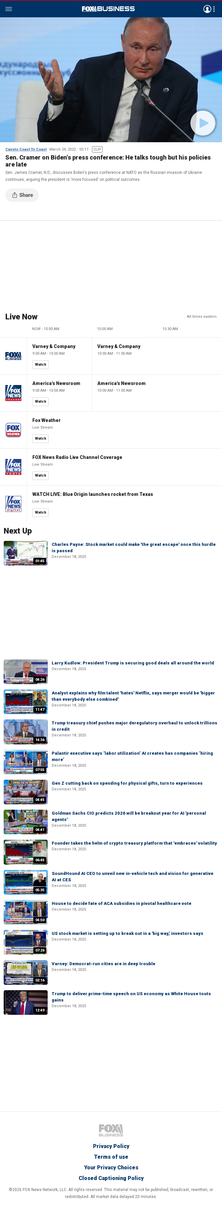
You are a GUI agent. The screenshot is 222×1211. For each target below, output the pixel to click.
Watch (40, 364)
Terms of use (111, 1157)
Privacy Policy (111, 1146)
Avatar (207, 9)
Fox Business (108, 9)
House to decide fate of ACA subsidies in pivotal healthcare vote (121, 903)
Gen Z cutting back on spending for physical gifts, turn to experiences (127, 783)
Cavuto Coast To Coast (26, 149)
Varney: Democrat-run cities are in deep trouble (103, 963)
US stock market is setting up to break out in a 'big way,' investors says (127, 933)
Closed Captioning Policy (111, 1178)
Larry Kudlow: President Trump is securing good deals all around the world (133, 662)
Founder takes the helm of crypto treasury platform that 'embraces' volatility (134, 843)
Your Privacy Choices (111, 1167)
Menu (8, 9)
